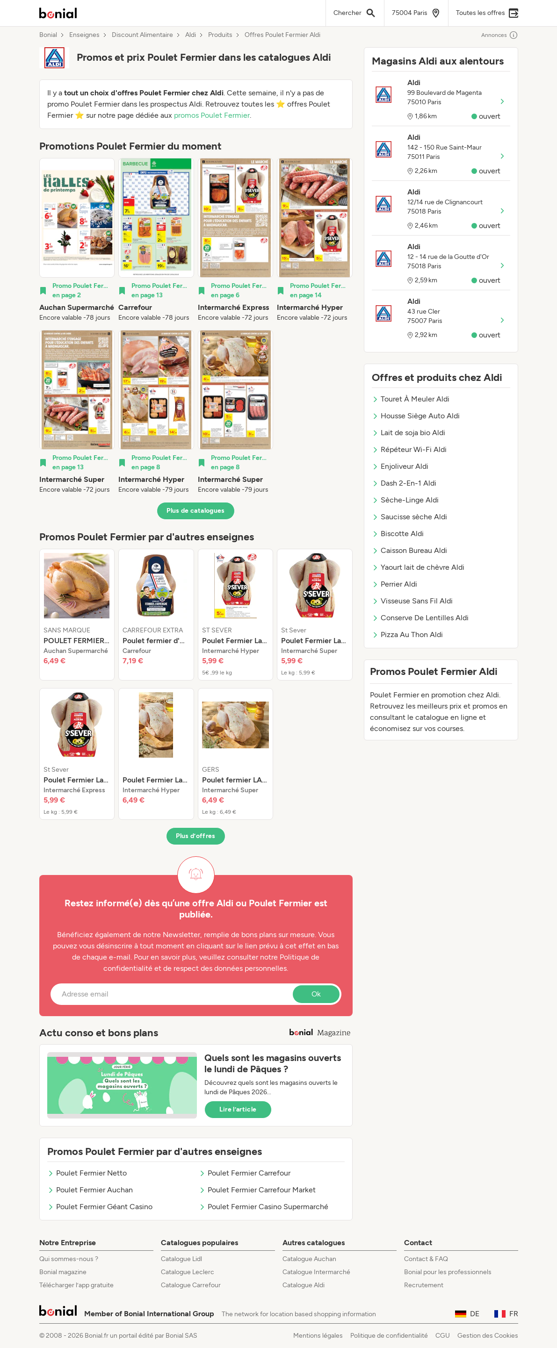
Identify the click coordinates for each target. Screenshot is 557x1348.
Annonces (499, 35)
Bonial (48, 35)
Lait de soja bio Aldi (408, 432)
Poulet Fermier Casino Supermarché (263, 1206)
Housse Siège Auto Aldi (416, 415)
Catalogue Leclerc (187, 1272)
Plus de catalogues (195, 511)
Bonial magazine (63, 1272)
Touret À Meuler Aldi (410, 398)
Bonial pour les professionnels (448, 1272)
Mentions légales (318, 1336)
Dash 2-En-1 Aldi (404, 483)
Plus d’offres (196, 836)
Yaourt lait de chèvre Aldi (418, 567)
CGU (442, 1336)
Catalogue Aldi (303, 1285)
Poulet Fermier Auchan (90, 1189)
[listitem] (77, 240)
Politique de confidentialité (389, 1336)
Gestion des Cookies (487, 1336)
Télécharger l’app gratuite (76, 1285)
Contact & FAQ (426, 1259)
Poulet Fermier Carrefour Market (257, 1189)
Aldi (190, 35)
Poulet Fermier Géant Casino (99, 1206)
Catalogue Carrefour (191, 1285)
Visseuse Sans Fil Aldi (412, 600)
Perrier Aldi (394, 584)
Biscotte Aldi (398, 533)
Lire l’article (238, 1109)
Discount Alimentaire (142, 35)
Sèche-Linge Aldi (405, 499)
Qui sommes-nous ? (68, 1259)
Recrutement (423, 1285)
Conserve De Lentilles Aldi (420, 617)
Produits (220, 35)
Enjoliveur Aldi (400, 466)
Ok (316, 993)
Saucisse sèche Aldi (409, 516)
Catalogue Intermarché (316, 1272)
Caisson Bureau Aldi (409, 550)
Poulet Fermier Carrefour (244, 1173)
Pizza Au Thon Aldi (407, 634)
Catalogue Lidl (181, 1259)
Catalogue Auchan (309, 1259)
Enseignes (84, 35)
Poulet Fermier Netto (87, 1173)
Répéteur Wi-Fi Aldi (409, 449)
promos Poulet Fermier (212, 115)
